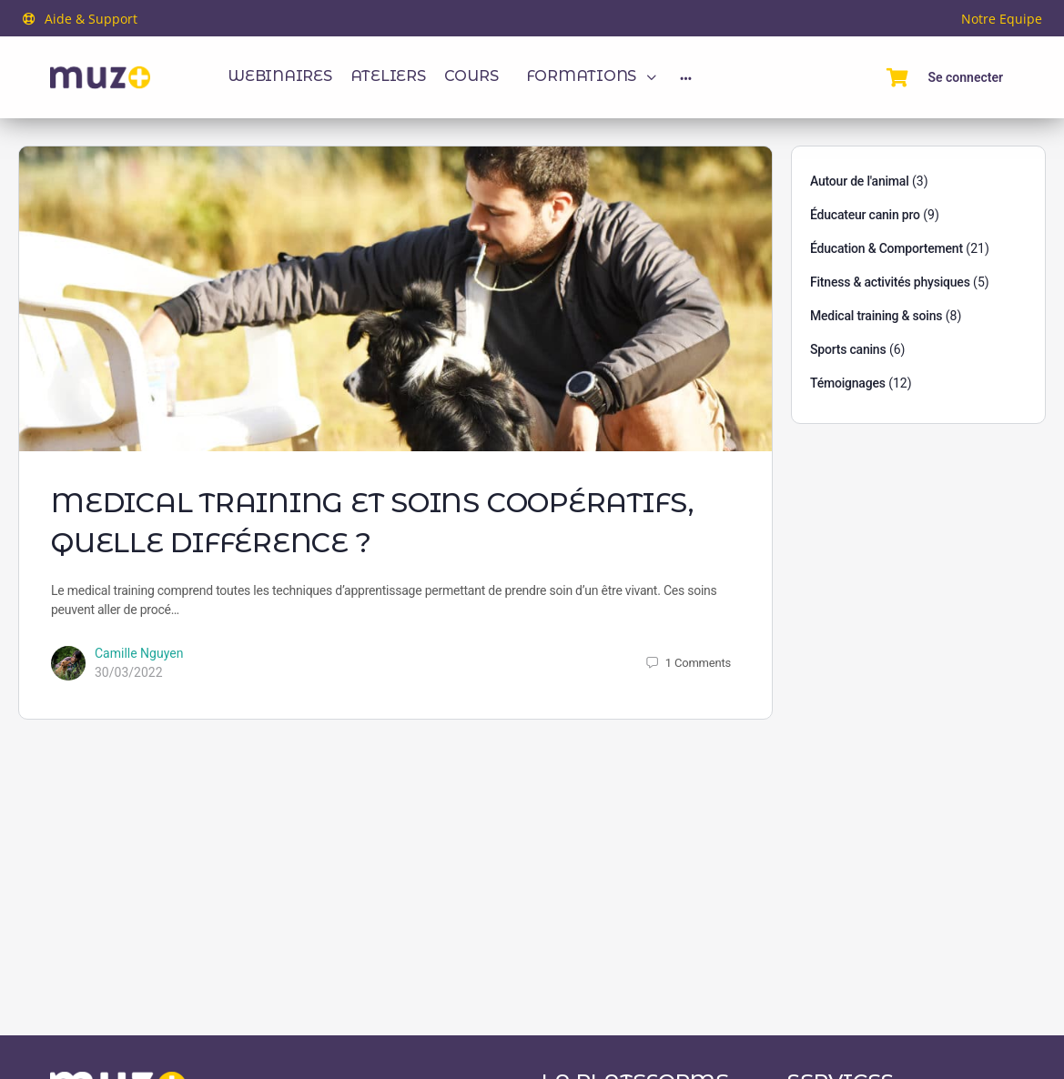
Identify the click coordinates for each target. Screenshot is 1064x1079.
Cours (471, 76)
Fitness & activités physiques (890, 282)
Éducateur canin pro (865, 214)
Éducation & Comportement (886, 248)
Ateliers (388, 76)
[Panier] (897, 77)
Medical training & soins (876, 315)
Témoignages (848, 383)
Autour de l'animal (859, 181)
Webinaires (280, 76)
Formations (581, 76)
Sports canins (848, 349)
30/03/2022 (129, 672)
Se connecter (965, 77)
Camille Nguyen (139, 653)
